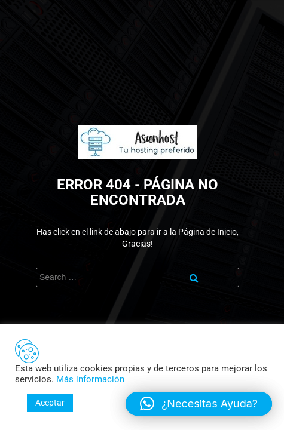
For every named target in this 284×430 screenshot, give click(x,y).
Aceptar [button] (50, 402)
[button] (199, 404)
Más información (90, 379)
